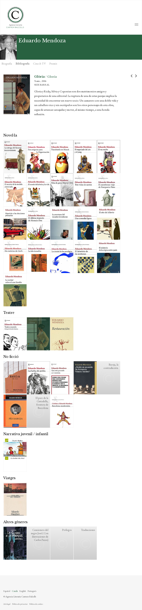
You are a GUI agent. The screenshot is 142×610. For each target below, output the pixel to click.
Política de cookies (36, 604)
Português (32, 591)
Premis (53, 63)
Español (6, 591)
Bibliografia (22, 63)
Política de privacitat (20, 604)
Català (15, 591)
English (22, 591)
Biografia (7, 63)
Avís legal (6, 604)
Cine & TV (39, 63)
